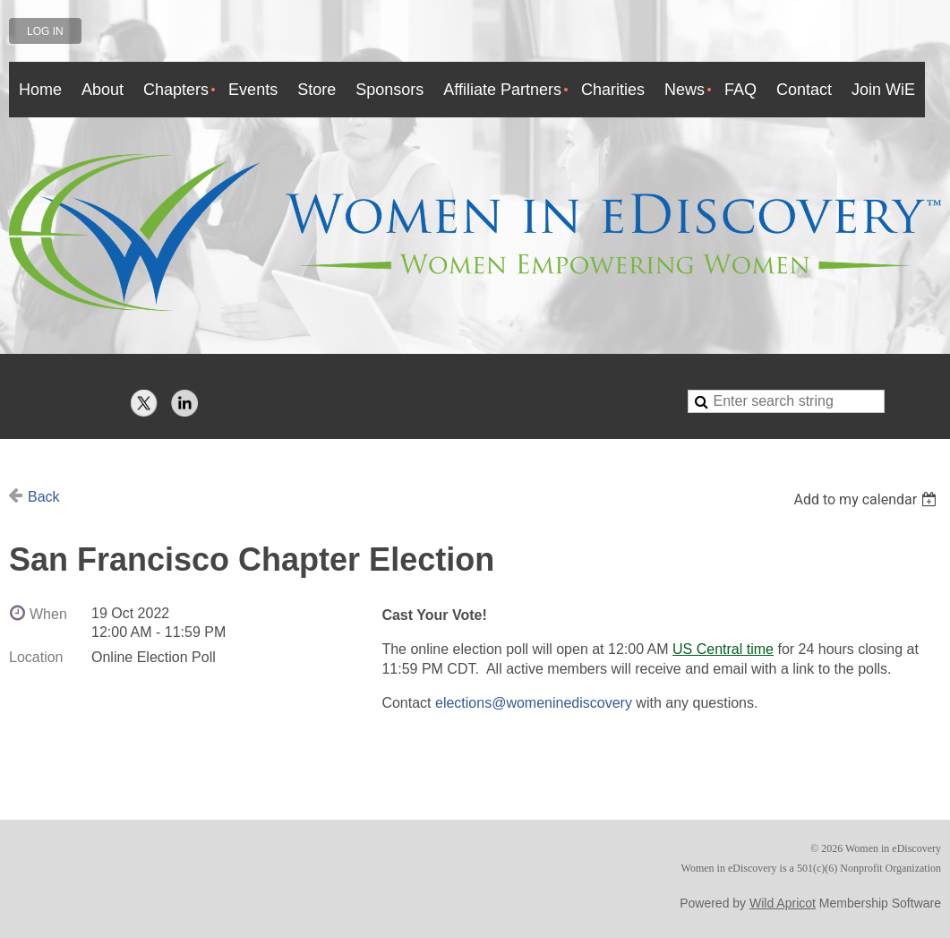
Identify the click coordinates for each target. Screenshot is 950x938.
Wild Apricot (782, 903)
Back (44, 496)
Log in (45, 31)
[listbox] (867, 499)
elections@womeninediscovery (533, 702)
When (48, 614)
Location (36, 657)
